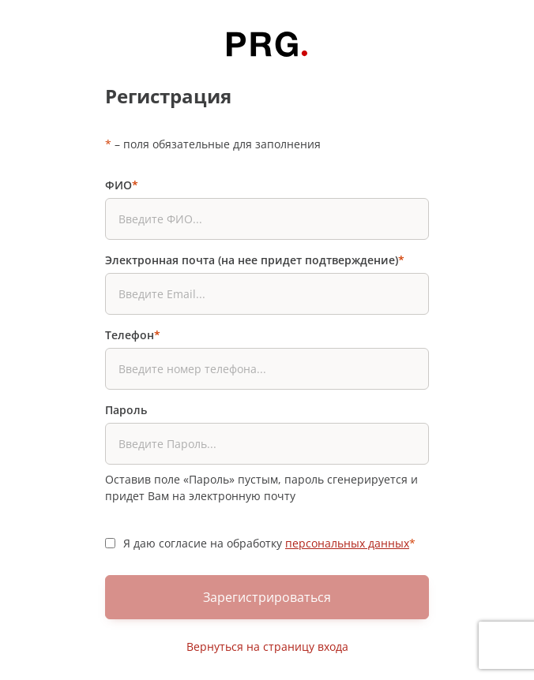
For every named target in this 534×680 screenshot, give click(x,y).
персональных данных (347, 543)
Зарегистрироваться (267, 597)
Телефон (132, 334)
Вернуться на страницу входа (267, 646)
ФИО (121, 184)
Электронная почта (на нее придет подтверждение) (254, 259)
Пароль (126, 409)
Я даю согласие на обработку (269, 543)
